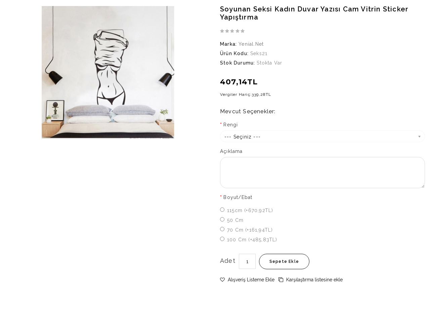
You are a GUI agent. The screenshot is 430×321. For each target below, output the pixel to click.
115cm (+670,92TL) (250, 210)
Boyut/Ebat (237, 197)
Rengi (230, 124)
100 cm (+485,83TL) (252, 239)
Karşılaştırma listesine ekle (310, 279)
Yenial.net (251, 44)
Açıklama (231, 151)
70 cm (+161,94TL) (250, 230)
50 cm (235, 220)
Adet (227, 260)
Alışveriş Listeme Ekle (247, 279)
